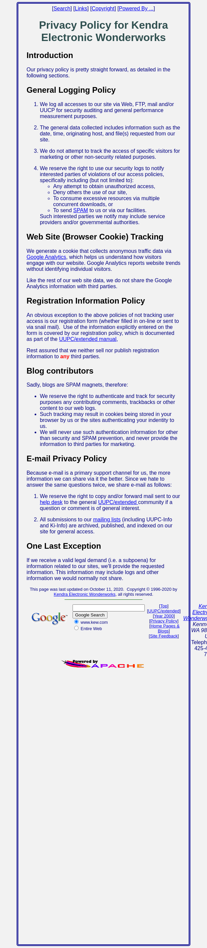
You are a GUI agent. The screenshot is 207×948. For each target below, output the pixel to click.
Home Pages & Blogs (164, 628)
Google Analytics (46, 257)
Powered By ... (136, 8)
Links (81, 8)
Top (163, 605)
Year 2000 (164, 615)
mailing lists (107, 519)
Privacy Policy (163, 620)
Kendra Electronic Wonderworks (84, 594)
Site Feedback (164, 635)
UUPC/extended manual (87, 339)
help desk (51, 502)
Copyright (103, 8)
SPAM (80, 210)
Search (62, 8)
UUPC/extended (118, 502)
